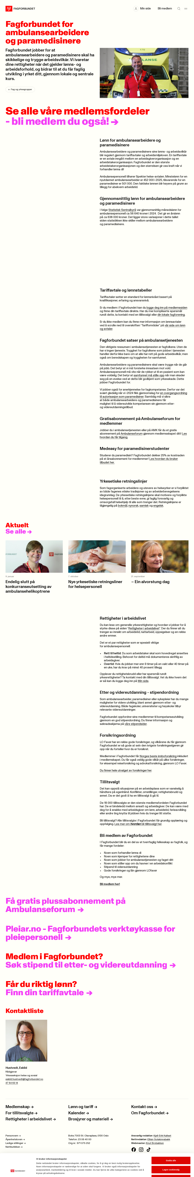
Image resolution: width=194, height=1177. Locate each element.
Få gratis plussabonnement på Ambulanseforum (66, 905)
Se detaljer (148, 1171)
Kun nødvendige (171, 1159)
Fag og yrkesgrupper (20, 89)
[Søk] (179, 8)
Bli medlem (165, 8)
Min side (143, 681)
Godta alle (171, 1140)
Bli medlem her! (110, 884)
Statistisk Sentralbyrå (122, 210)
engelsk (158, 505)
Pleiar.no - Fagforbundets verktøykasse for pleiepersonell (90, 933)
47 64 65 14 (12, 1083)
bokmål (122, 505)
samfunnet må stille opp (149, 375)
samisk (144, 505)
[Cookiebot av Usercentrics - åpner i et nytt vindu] (18, 1172)
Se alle (19, 532)
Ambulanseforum (132, 433)
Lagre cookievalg (171, 1150)
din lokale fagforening (171, 314)
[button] (143, 8)
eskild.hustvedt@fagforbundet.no (24, 1079)
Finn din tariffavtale (45, 993)
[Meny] (185, 8)
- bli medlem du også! (62, 122)
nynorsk (133, 505)
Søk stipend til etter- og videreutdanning (86, 965)
